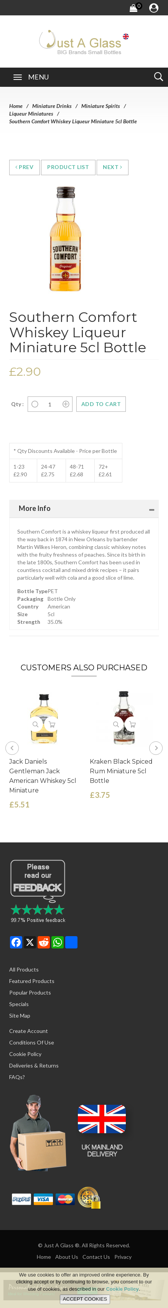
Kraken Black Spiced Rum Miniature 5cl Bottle (121, 771)
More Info (35, 508)
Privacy (123, 1256)
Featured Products (31, 981)
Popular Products (30, 992)
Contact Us (96, 1256)
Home (16, 106)
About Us (66, 1256)
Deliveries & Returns (34, 1065)
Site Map (19, 1015)
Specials (19, 1004)
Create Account (28, 1031)
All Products (24, 969)
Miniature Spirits (100, 106)
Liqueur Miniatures (31, 113)
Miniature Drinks (52, 106)
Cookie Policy (25, 1054)
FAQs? (17, 1077)
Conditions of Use (31, 1042)
